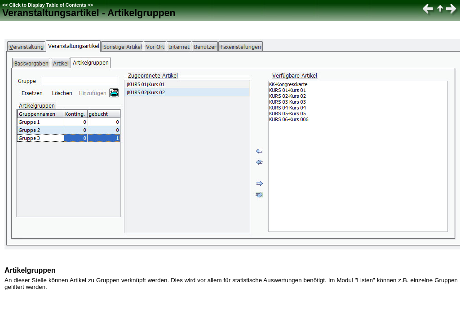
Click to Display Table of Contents (47, 5)
